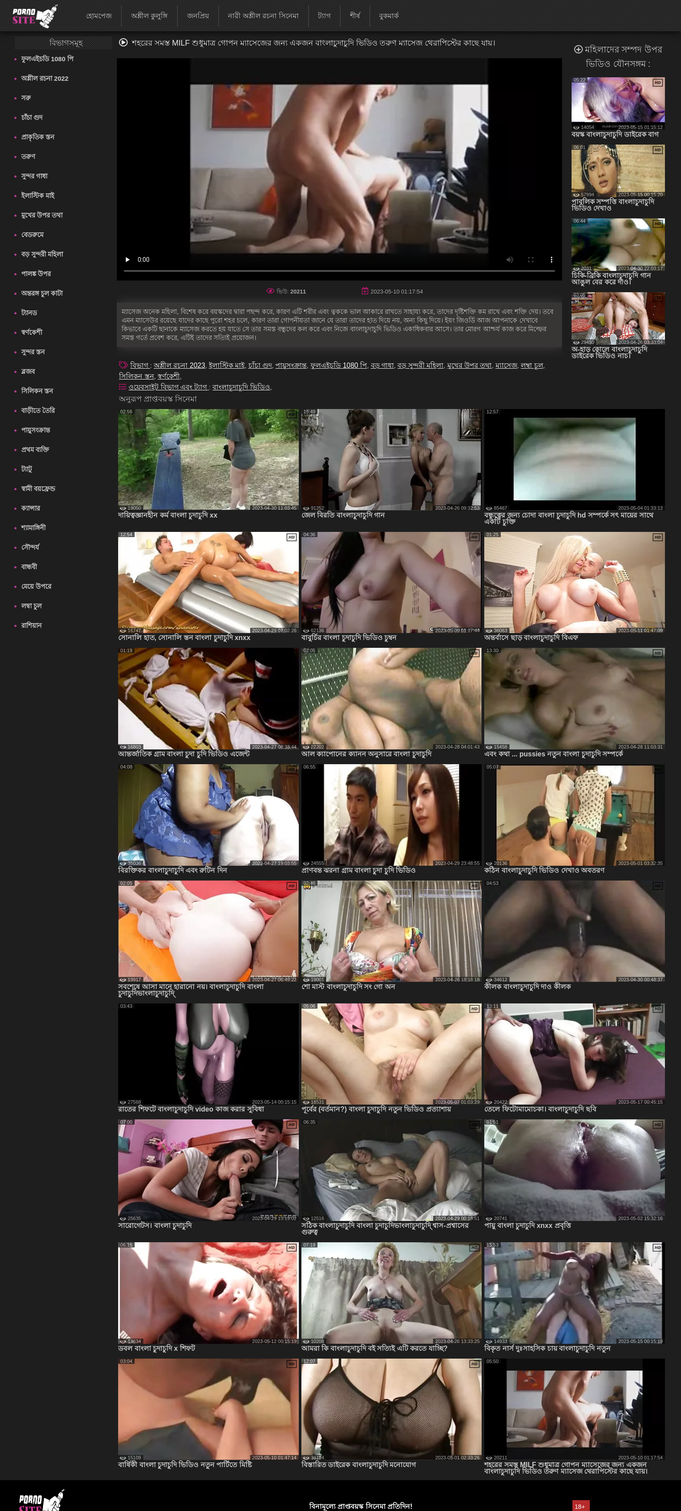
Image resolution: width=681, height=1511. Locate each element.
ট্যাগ (324, 16)
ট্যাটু (26, 469)
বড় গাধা (382, 365)
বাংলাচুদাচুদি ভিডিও (241, 387)
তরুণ (28, 156)
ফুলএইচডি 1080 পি (47, 59)
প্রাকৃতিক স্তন (37, 137)
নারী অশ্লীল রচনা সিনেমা (263, 16)
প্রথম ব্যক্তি (35, 449)
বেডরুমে (32, 234)
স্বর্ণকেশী (31, 332)
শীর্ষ (355, 16)
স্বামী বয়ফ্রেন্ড (38, 488)
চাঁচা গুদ (32, 117)
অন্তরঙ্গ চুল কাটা (42, 293)
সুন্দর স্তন (33, 352)
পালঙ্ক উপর (36, 273)
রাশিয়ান (31, 625)
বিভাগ (140, 365)
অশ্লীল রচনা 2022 (45, 78)
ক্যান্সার (30, 508)
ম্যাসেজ (506, 365)
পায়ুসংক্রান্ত (35, 430)
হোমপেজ (99, 16)
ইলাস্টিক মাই (37, 195)
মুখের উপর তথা (42, 215)
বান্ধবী (29, 567)
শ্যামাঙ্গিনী (33, 527)
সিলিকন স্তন (37, 391)
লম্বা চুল (31, 606)
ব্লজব (28, 371)
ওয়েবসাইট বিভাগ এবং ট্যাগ (169, 387)
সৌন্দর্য (30, 547)
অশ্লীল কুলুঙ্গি (149, 16)
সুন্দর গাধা (34, 176)
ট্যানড (29, 313)
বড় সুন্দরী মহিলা (42, 254)
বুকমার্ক (389, 16)
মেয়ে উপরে (36, 586)
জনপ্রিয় (198, 16)
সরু (26, 98)
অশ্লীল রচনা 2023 (179, 365)
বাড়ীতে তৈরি (38, 410)
